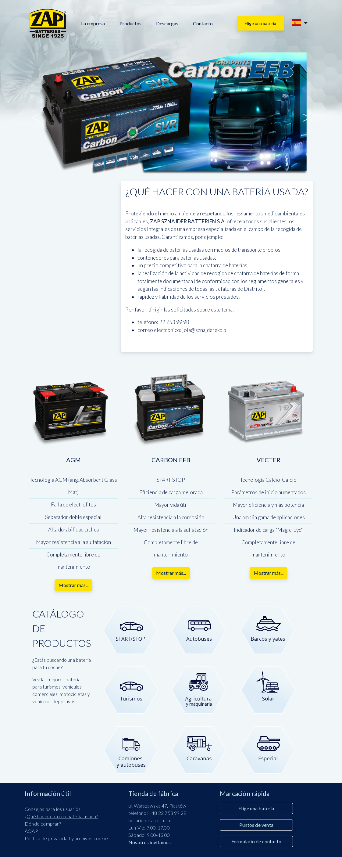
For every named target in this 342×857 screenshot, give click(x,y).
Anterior (35, 113)
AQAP (31, 831)
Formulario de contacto (256, 841)
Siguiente (306, 113)
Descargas (167, 23)
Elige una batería (260, 23)
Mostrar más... (73, 585)
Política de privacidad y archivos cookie (66, 838)
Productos (130, 23)
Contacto (203, 23)
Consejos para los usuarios (52, 809)
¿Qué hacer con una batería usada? (61, 816)
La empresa (93, 23)
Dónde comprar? (43, 823)
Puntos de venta (256, 825)
